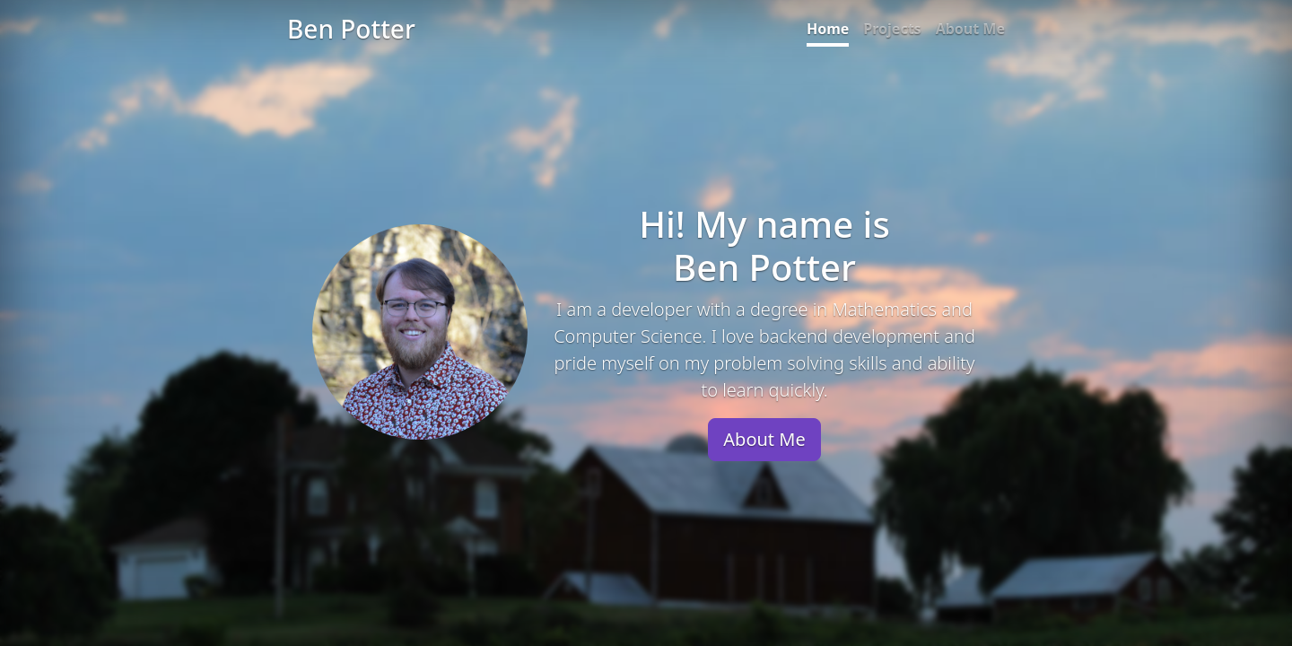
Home (828, 29)
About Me (970, 29)
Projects (892, 29)
